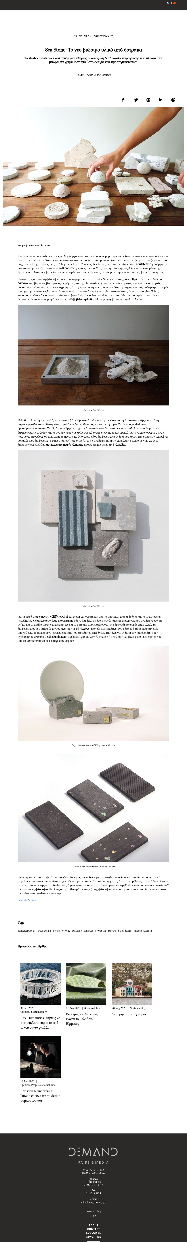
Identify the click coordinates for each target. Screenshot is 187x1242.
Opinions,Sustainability (33, 1011)
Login (93, 1215)
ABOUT (93, 1225)
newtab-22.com (27, 900)
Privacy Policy (93, 1211)
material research (144, 931)
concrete (89, 931)
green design (45, 931)
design (57, 931)
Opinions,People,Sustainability (37, 1085)
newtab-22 (101, 931)
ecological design (27, 931)
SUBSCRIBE (93, 1233)
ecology (67, 931)
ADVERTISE (93, 1236)
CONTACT (93, 1229)
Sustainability (92, 1008)
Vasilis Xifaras (102, 75)
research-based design (120, 931)
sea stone (77, 931)
